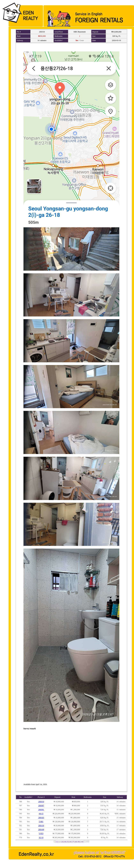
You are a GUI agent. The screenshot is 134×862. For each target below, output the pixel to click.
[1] (57, 842)
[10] (82, 842)
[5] (68, 842)
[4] (65, 842)
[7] (73, 842)
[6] (70, 842)
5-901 (41, 821)
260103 (41, 817)
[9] (79, 842)
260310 (41, 801)
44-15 (41, 813)
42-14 (41, 837)
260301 (41, 809)
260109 (41, 829)
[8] (76, 842)
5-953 (41, 833)
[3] (62, 842)
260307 (41, 805)
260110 (41, 825)
